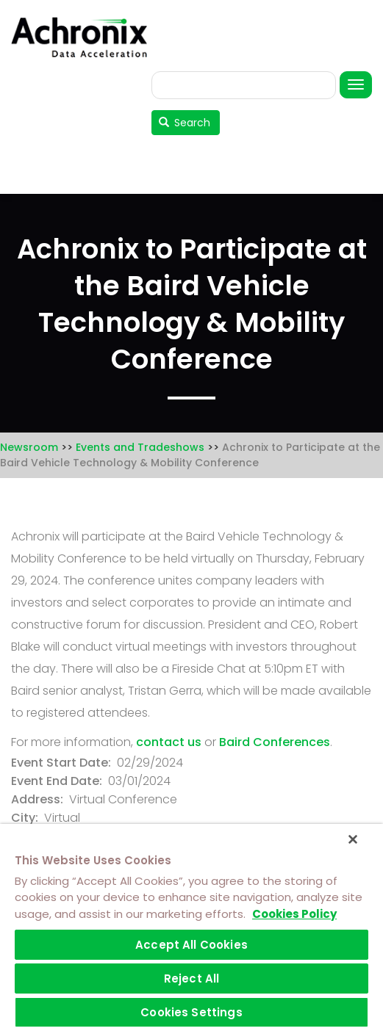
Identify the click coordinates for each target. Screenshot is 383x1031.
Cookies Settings (191, 1012)
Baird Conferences (274, 742)
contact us (168, 742)
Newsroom (29, 447)
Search (185, 122)
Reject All (192, 978)
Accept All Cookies (191, 944)
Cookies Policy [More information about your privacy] (294, 914)
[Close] (352, 839)
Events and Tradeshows (140, 447)
